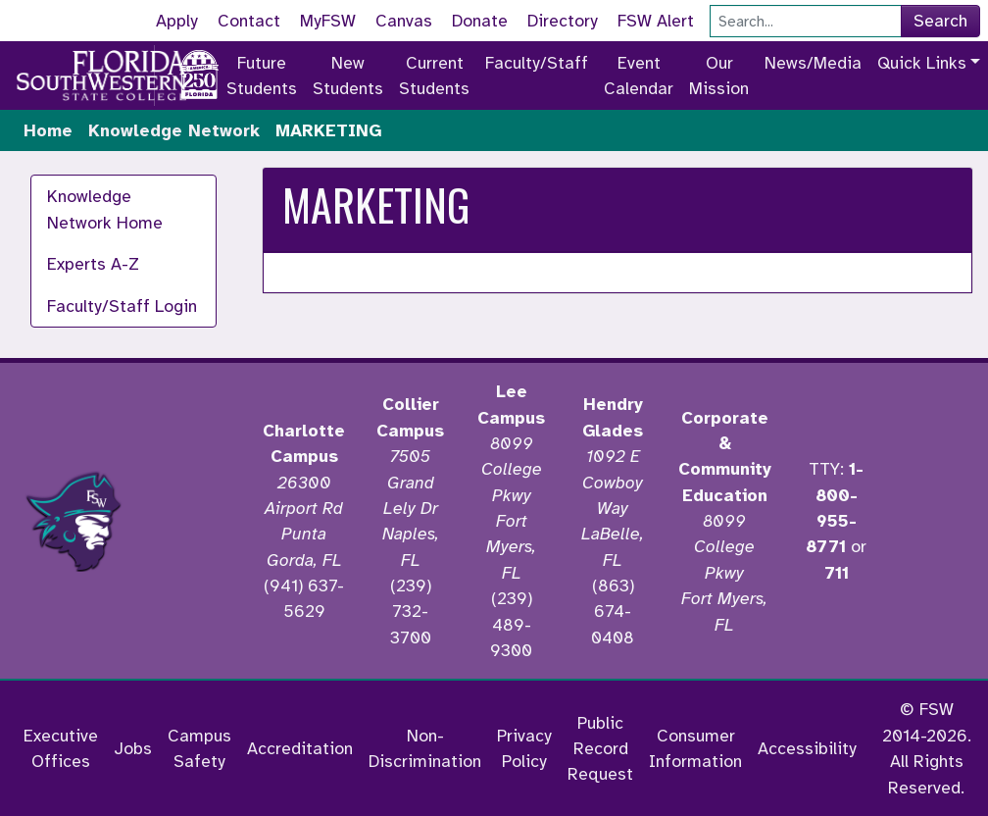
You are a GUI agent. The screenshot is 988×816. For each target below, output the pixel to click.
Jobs (133, 748)
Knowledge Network (174, 130)
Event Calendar (638, 75)
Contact (249, 20)
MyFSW (328, 20)
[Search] (806, 21)
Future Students (261, 75)
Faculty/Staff (536, 63)
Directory (562, 20)
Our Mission (719, 75)
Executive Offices (61, 748)
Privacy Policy (524, 748)
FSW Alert (656, 20)
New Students (348, 75)
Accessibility (807, 748)
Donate (480, 20)
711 (836, 573)
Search (940, 20)
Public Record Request (600, 749)
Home (48, 130)
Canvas (403, 20)
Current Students (434, 75)
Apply (177, 20)
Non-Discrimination (425, 748)
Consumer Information (695, 748)
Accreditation (300, 748)
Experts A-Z (93, 264)
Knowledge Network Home (105, 208)
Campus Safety (199, 748)
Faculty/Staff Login (122, 306)
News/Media (813, 63)
